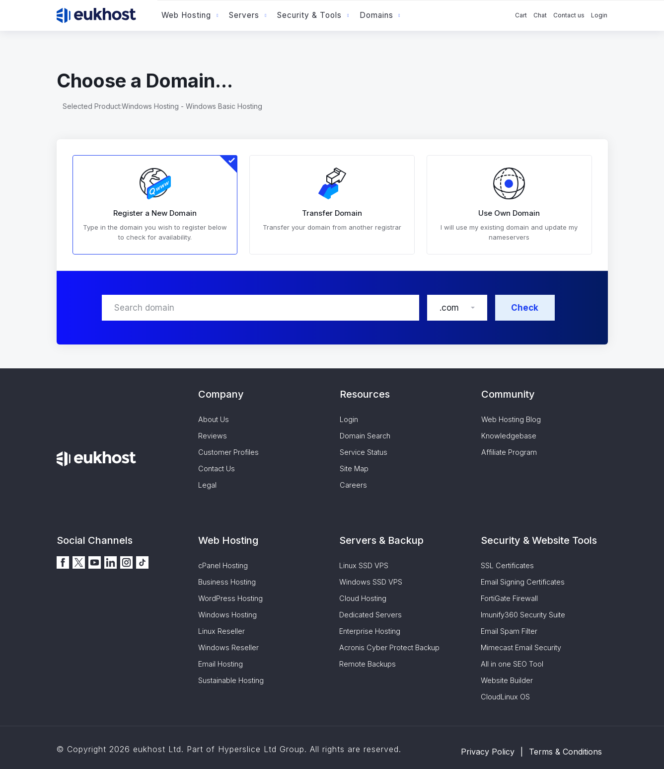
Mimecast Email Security (521, 647)
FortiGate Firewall (509, 598)
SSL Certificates (507, 565)
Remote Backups (367, 664)
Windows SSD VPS (370, 582)
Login (599, 15)
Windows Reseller (228, 647)
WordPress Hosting (230, 598)
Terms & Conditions (565, 752)
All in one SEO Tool (512, 664)
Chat (540, 15)
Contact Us (216, 468)
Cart (521, 15)
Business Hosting (227, 582)
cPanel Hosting (223, 565)
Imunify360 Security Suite (523, 614)
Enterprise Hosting (369, 631)
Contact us (569, 15)
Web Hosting (186, 15)
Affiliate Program (509, 452)
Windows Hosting (227, 614)
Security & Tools (309, 15)
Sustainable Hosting (231, 680)
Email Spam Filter (509, 631)
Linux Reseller (221, 631)
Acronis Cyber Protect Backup (389, 647)
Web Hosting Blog (511, 419)
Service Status (363, 452)
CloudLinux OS (505, 696)
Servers (244, 15)
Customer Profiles (228, 452)
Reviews (212, 435)
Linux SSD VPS (363, 565)
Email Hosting (220, 664)
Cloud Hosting (362, 598)
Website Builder (507, 680)
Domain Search (365, 435)
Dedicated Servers (370, 614)
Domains (376, 15)
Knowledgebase (508, 435)
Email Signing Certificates (523, 582)
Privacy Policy (488, 752)
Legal (207, 485)
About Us (213, 419)
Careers (353, 485)
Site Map (354, 468)
